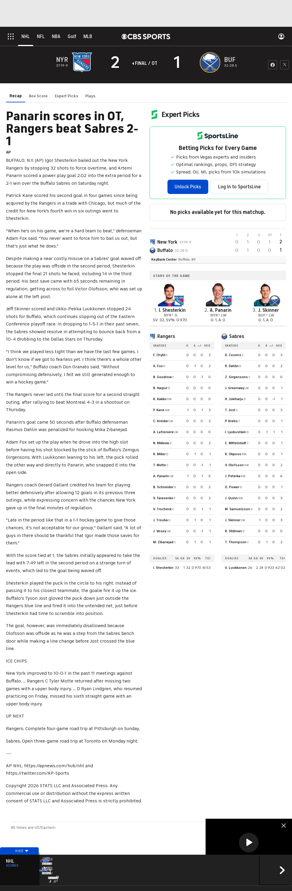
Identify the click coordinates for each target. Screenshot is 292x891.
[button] (249, 842)
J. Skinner (232, 520)
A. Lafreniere (163, 432)
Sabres (236, 336)
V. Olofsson (234, 465)
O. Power (232, 487)
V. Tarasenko (163, 498)
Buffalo (165, 250)
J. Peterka (232, 476)
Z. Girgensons (236, 377)
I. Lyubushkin (235, 432)
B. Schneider (163, 487)
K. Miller (159, 454)
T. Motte (159, 465)
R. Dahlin (232, 366)
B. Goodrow (162, 377)
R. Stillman (233, 531)
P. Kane (158, 410)
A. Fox (158, 366)
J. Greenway (234, 388)
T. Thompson (235, 542)
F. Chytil (159, 355)
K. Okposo (233, 454)
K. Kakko (160, 399)
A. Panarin (161, 476)
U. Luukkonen (236, 568)
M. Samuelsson (237, 509)
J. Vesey (159, 531)
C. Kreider (161, 421)
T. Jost (230, 410)
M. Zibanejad (163, 542)
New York (167, 242)
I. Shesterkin (163, 568)
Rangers (166, 336)
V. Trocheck (162, 509)
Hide (19, 862)
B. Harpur (160, 388)
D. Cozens (233, 355)
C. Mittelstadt (235, 443)
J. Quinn (231, 498)
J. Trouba (160, 520)
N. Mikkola (161, 443)
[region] (249, 843)
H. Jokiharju (234, 399)
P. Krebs (231, 421)
